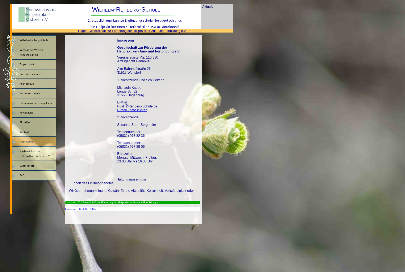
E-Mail (93, 209)
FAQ (22, 175)
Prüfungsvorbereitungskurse (36, 103)
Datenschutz (27, 165)
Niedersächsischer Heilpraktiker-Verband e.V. (35, 153)
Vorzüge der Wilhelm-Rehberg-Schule (32, 52)
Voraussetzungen (30, 93)
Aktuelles (25, 122)
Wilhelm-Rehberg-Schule (34, 40)
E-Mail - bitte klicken (132, 110)
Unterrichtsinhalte (30, 74)
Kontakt (24, 131)
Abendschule (27, 83)
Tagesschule (27, 64)
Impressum (26, 141)
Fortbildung (26, 112)
